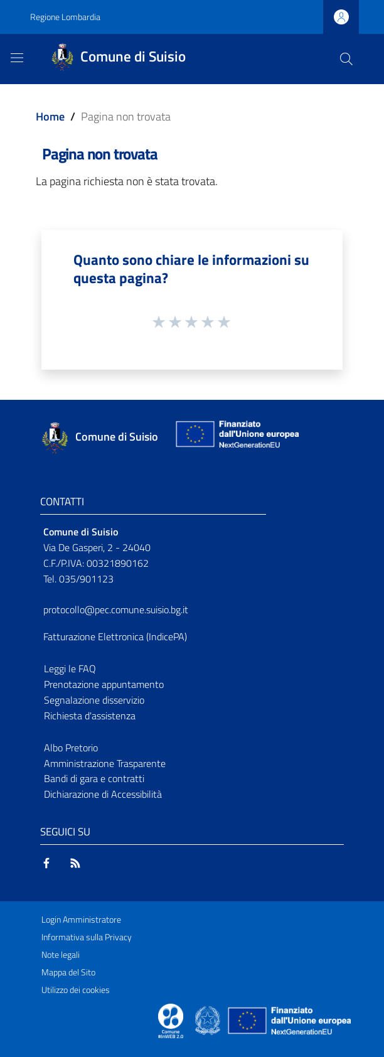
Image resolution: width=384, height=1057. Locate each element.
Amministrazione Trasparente (105, 763)
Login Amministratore (81, 919)
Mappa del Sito (68, 972)
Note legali (60, 954)
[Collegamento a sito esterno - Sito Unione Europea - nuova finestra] (236, 437)
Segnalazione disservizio (94, 699)
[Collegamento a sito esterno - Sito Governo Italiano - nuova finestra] (208, 1019)
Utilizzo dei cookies (75, 990)
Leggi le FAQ (70, 668)
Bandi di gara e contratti (94, 778)
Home (50, 116)
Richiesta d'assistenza (90, 715)
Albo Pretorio (71, 747)
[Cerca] (346, 59)
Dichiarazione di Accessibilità (103, 794)
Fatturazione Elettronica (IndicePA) (115, 636)
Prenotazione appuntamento (104, 684)
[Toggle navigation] (16, 57)
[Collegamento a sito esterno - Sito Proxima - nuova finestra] (170, 1019)
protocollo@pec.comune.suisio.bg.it (115, 609)
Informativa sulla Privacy (86, 937)
